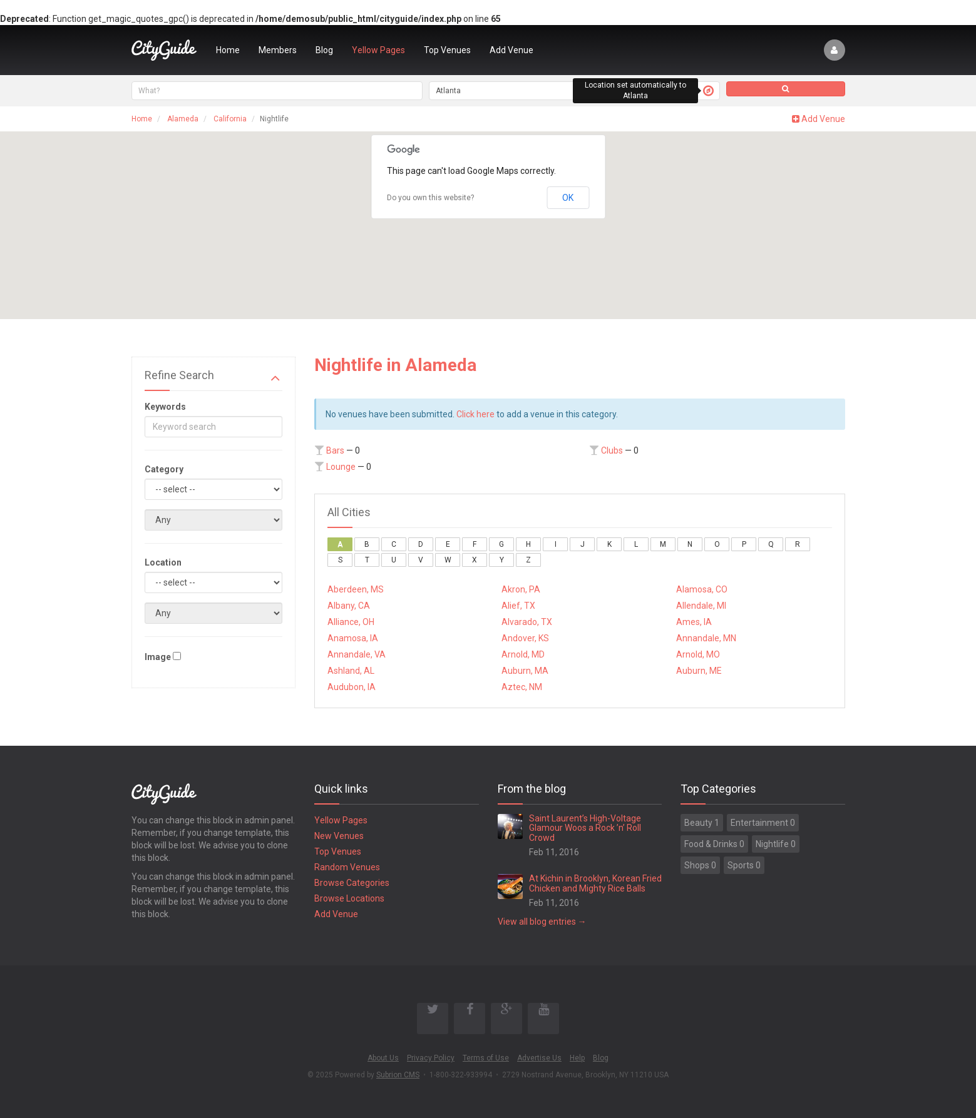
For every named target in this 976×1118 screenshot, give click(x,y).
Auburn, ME (699, 671)
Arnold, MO (698, 654)
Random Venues (347, 867)
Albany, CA (348, 606)
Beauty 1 (701, 823)
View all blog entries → (542, 922)
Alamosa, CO (701, 589)
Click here (475, 414)
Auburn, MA (524, 671)
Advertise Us (539, 1058)
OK (567, 198)
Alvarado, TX (526, 622)
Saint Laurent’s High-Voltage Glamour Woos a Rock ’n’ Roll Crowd (585, 828)
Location (163, 562)
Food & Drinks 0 (714, 844)
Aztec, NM (521, 687)
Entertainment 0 (763, 823)
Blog (324, 50)
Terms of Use (486, 1058)
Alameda (182, 118)
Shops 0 (700, 865)
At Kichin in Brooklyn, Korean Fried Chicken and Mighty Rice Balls (595, 883)
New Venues (339, 836)
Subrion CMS (397, 1074)
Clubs (612, 450)
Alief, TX (518, 606)
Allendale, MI (701, 606)
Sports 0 (744, 865)
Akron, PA (520, 589)
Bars (335, 450)
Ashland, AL (350, 671)
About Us (383, 1058)
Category (164, 469)
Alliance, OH (350, 622)
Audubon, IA (351, 687)
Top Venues (447, 50)
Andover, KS (525, 638)
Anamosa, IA (352, 638)
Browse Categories (351, 883)
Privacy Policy (431, 1058)
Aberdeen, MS (355, 589)
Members (278, 50)
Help (577, 1058)
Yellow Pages (378, 50)
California (230, 118)
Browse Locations (349, 898)
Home (228, 50)
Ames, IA (694, 622)
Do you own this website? (430, 197)
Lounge (341, 467)
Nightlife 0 (776, 844)
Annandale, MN (706, 638)
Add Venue (511, 50)
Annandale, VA (356, 654)
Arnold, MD (523, 654)
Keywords (165, 407)
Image (158, 657)
